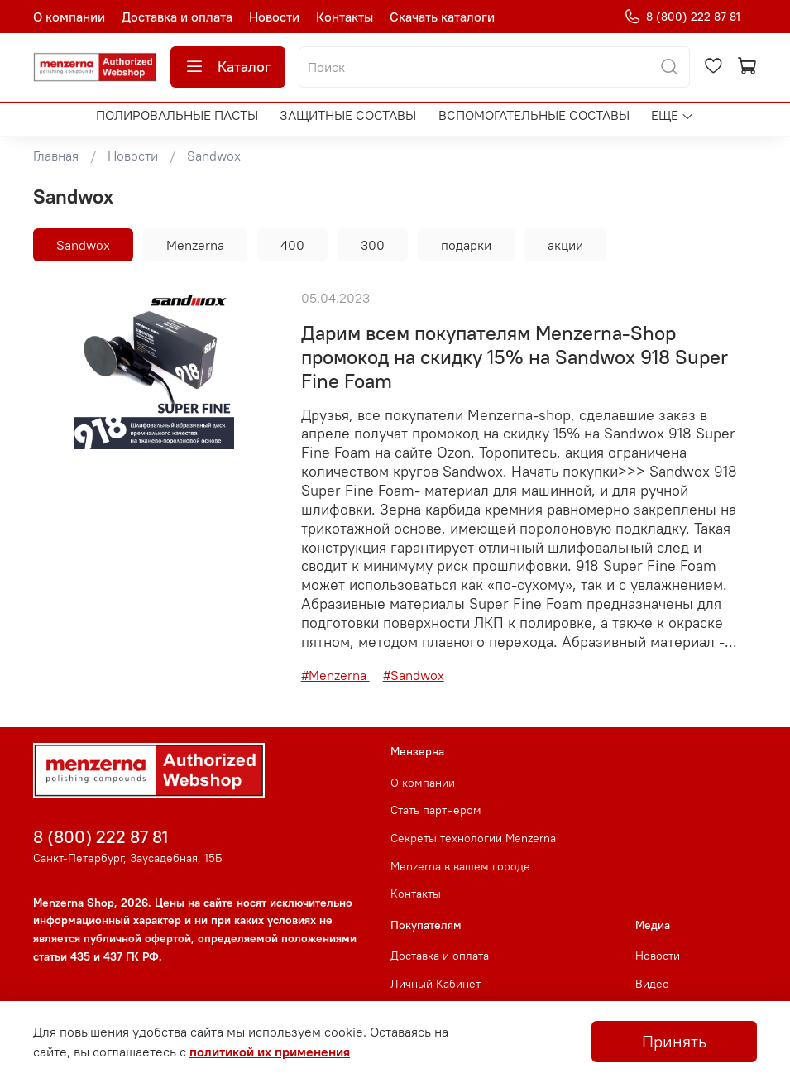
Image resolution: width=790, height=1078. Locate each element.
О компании (69, 16)
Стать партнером (435, 810)
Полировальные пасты (177, 115)
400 (292, 245)
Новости (274, 16)
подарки (466, 245)
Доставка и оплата (177, 16)
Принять (674, 1041)
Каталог (227, 67)
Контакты (344, 16)
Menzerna (195, 245)
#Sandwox (413, 675)
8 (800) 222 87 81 (682, 17)
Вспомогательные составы (534, 115)
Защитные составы (348, 115)
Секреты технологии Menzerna (473, 838)
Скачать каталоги (442, 16)
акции (565, 245)
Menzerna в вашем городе (460, 866)
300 (373, 245)
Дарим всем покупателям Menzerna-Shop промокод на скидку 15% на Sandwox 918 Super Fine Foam (514, 356)
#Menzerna (335, 675)
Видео (652, 983)
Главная (56, 155)
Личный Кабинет (435, 983)
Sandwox (83, 245)
